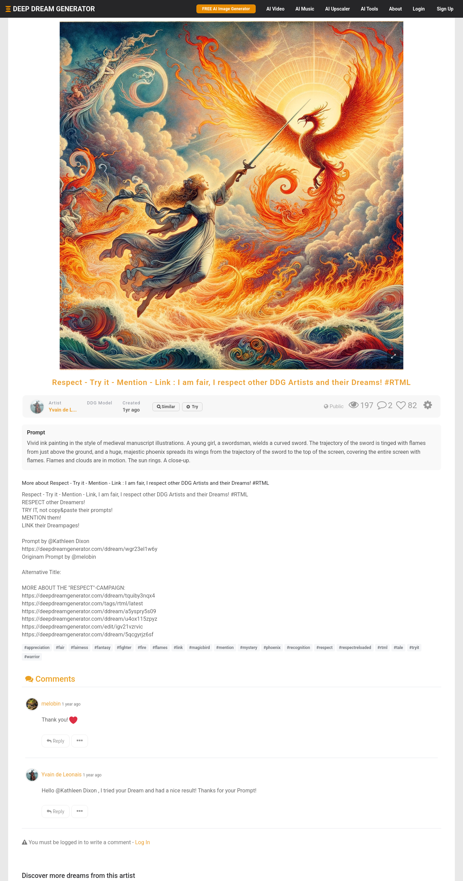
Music (304, 9)
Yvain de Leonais (61, 774)
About (395, 9)
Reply (55, 741)
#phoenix (272, 647)
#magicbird (199, 647)
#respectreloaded (355, 647)
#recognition (298, 647)
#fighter (124, 647)
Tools (369, 9)
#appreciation (36, 647)
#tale (398, 647)
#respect (324, 647)
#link (178, 647)
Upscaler (337, 9)
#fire (142, 647)
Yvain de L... (63, 410)
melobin (50, 703)
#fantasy (102, 647)
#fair (60, 647)
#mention (225, 647)
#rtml (382, 647)
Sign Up (445, 9)
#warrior (32, 656)
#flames (159, 647)
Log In (142, 842)
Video (275, 9)
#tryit (414, 647)
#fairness (79, 647)
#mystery (248, 647)
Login (419, 9)
